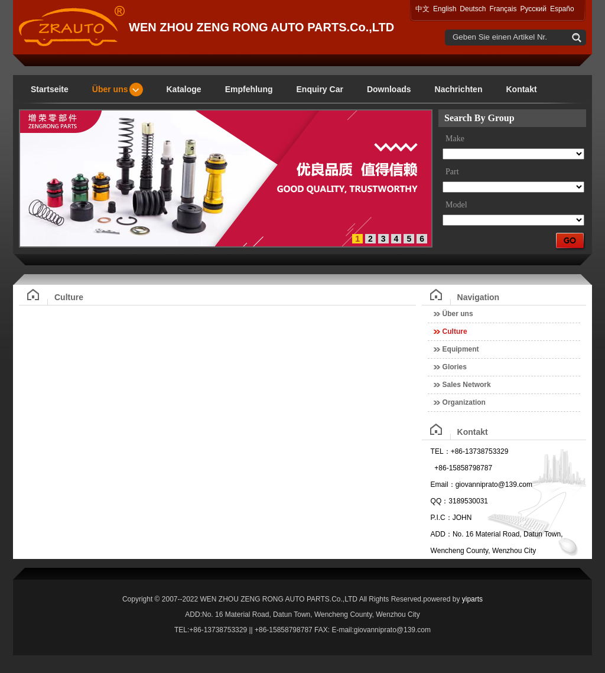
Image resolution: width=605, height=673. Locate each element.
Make (454, 138)
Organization (464, 402)
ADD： (442, 534)
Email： (443, 484)
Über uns (458, 314)
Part (452, 171)
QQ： (440, 501)
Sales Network (467, 385)
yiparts (472, 599)
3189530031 (468, 501)
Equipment (461, 349)
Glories (455, 367)
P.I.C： (442, 517)
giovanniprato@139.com (494, 484)
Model (456, 204)
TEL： (441, 451)
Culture (455, 331)
